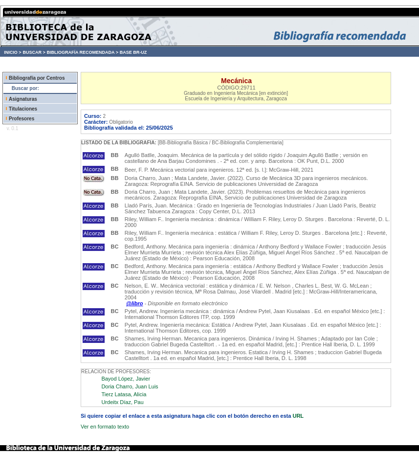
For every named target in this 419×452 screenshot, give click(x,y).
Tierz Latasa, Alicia (123, 394)
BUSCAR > (33, 52)
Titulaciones (23, 109)
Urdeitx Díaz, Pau (122, 402)
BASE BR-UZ (133, 52)
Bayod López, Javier (125, 379)
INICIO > (12, 52)
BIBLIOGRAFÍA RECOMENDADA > (82, 52)
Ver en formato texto (105, 426)
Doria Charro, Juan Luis (129, 386)
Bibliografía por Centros (37, 78)
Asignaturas (23, 99)
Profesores (21, 118)
